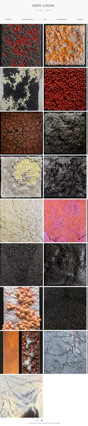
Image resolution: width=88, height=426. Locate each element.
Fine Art (44, 10)
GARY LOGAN (44, 5)
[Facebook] (37, 420)
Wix (59, 423)
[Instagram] (42, 420)
